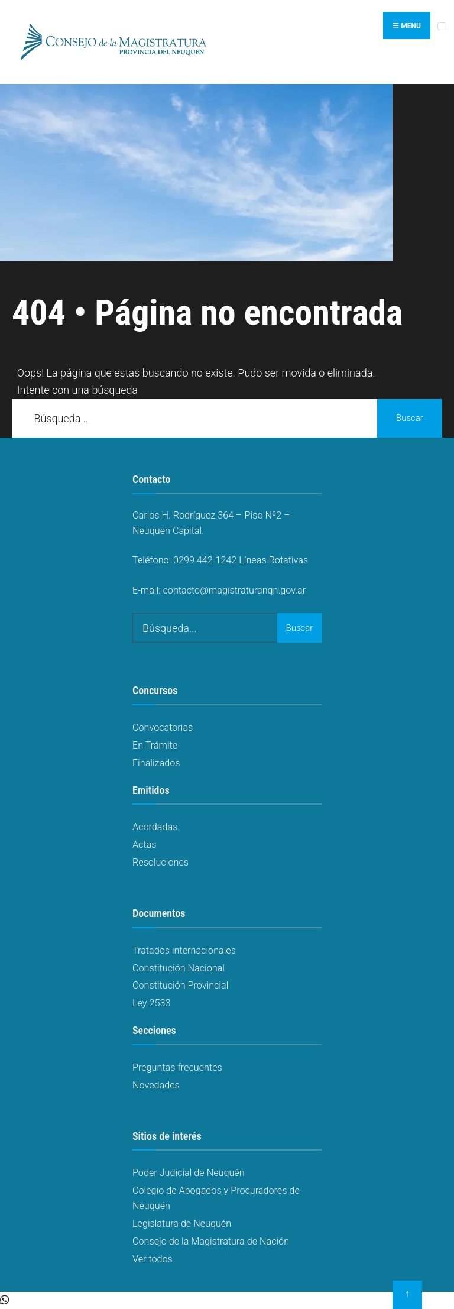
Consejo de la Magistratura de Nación (210, 1241)
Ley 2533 (151, 1003)
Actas (144, 844)
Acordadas (154, 826)
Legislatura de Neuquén (181, 1223)
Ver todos (152, 1259)
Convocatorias (162, 727)
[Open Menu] (441, 26)
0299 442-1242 (204, 560)
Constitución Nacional (178, 968)
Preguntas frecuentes (177, 1067)
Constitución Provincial (180, 985)
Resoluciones (160, 862)
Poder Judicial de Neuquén (188, 1172)
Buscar (409, 418)
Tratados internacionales (184, 950)
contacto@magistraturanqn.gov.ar (234, 590)
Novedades (156, 1085)
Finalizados (156, 763)
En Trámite (154, 745)
